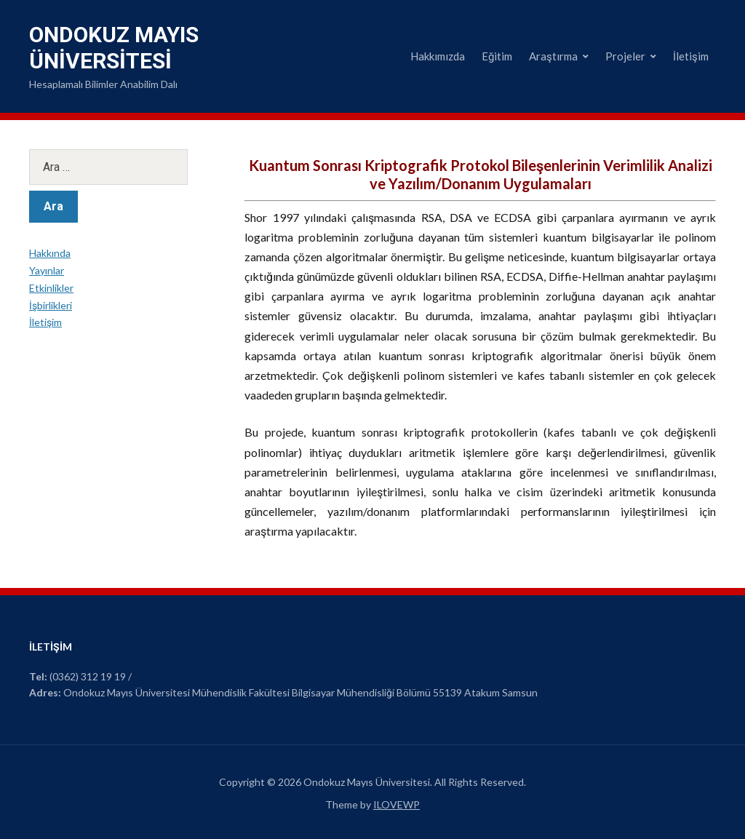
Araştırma (553, 56)
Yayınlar (46, 270)
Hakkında (50, 253)
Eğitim (497, 56)
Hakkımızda (437, 56)
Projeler (625, 56)
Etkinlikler (51, 288)
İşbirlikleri (50, 305)
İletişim (691, 56)
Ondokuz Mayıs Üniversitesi (114, 47)
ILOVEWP (396, 804)
